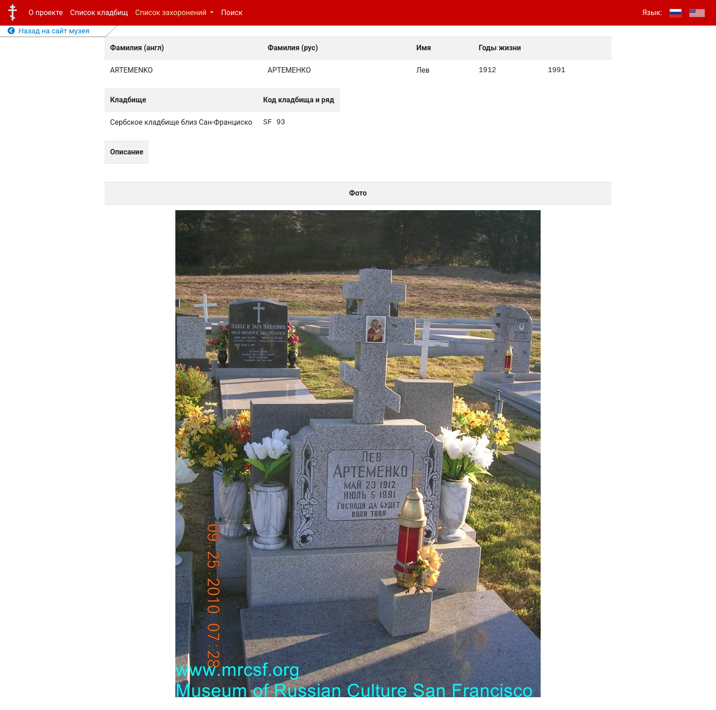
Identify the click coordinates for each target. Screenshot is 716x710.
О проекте (46, 12)
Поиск (231, 12)
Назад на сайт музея (49, 30)
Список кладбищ (99, 12)
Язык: (652, 12)
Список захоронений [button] (171, 12)
